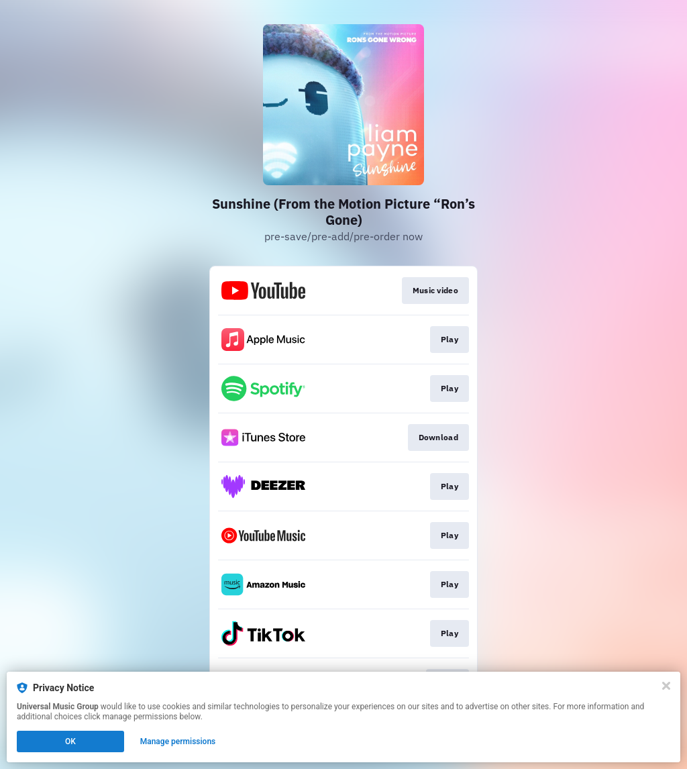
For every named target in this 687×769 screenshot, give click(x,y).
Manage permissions (178, 741)
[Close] (666, 686)
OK (70, 741)
